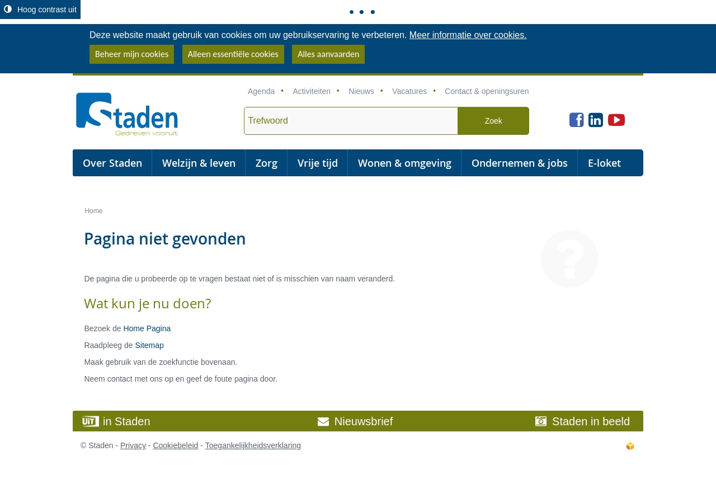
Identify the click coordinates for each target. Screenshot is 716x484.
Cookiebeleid (175, 445)
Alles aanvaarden (328, 54)
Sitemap (149, 345)
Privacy (133, 445)
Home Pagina (147, 328)
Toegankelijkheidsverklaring (253, 445)
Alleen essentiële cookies (233, 54)
